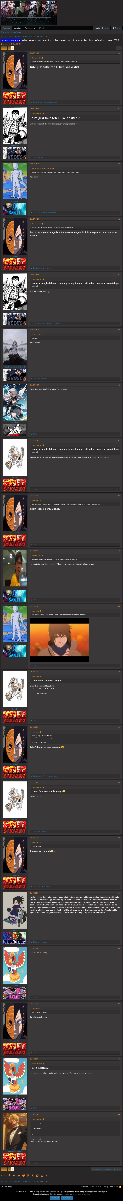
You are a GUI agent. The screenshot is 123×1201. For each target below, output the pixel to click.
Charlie (15, 985)
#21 (119, 53)
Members (43, 28)
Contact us (84, 1187)
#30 (119, 551)
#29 (119, 495)
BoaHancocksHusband (15, 367)
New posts (5, 32)
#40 (119, 1114)
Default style (7, 1187)
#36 (119, 893)
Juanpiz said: (36, 334)
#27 (119, 385)
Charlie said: (36, 1008)
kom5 (14, 477)
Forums (6, 28)
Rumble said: (36, 58)
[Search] (116, 28)
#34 (119, 782)
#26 (119, 330)
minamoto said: (37, 113)
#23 (119, 164)
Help (116, 1187)
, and (45, 102)
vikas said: (35, 611)
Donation (17, 28)
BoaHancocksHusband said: (42, 168)
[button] (22, 28)
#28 (119, 440)
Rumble (14, 146)
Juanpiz (14, 201)
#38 (119, 1004)
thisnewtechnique (14, 1151)
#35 (119, 838)
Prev (4, 48)
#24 (119, 219)
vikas (14, 588)
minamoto (6, 44)
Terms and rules (95, 1187)
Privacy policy (108, 1187)
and (38, 157)
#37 (119, 948)
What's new (30, 28)
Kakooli (14, 930)
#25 (119, 274)
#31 (119, 606)
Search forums (16, 32)
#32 (119, 672)
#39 (119, 1059)
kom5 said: (35, 500)
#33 (119, 727)
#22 (119, 108)
